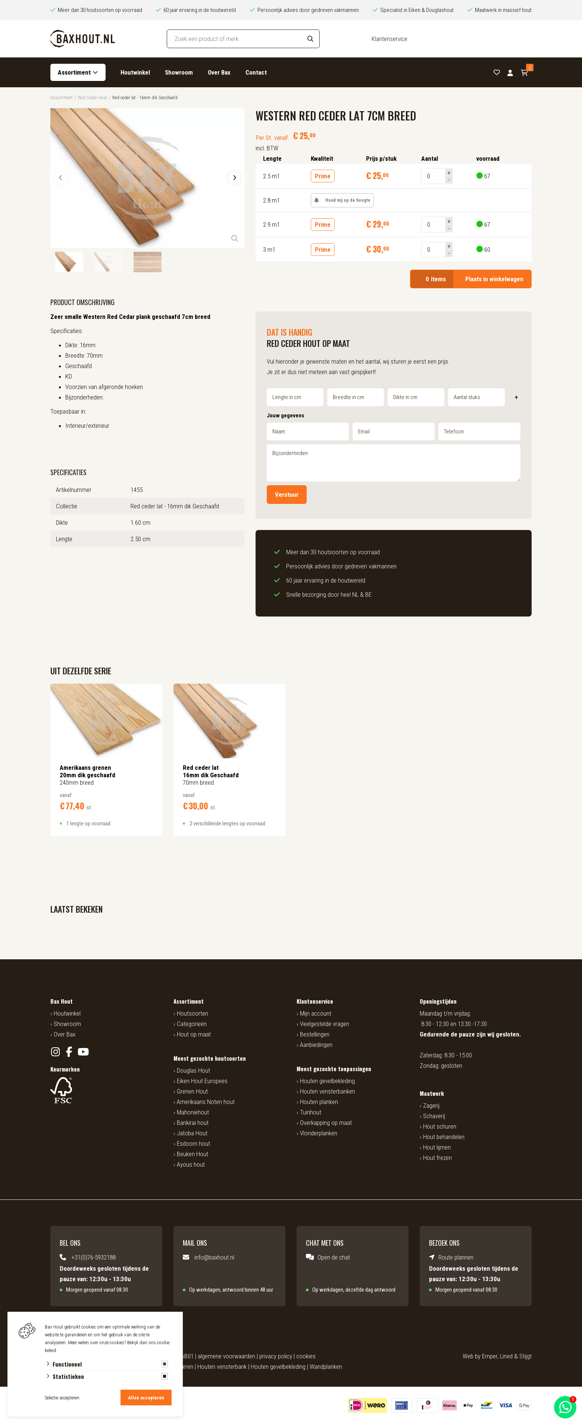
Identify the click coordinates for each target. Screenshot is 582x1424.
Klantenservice (389, 39)
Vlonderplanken (318, 1133)
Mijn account (315, 1013)
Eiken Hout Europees (202, 1081)
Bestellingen (314, 1034)
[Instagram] (55, 1052)
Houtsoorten (192, 1013)
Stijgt (525, 1356)
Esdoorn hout (193, 1143)
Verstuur (286, 494)
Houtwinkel (135, 72)
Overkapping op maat (326, 1122)
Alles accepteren (146, 1398)
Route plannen (455, 1257)
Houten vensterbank (222, 1366)
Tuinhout (310, 1112)
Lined (506, 1356)
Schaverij (434, 1116)
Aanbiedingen (316, 1044)
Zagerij (431, 1105)
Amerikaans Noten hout (206, 1101)
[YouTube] (83, 1052)
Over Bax (219, 72)
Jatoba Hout (192, 1133)
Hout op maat (194, 1034)
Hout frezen (437, 1157)
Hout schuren (439, 1126)
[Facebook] (69, 1052)
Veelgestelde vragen (324, 1024)
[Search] (310, 38)
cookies (306, 1356)
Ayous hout (191, 1164)
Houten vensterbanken (327, 1091)
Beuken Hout (192, 1154)
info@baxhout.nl (214, 1257)
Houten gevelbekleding (327, 1081)
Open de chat (333, 1257)
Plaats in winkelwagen (470, 279)
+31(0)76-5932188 (93, 1257)
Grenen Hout (192, 1091)
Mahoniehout (193, 1112)
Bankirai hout (193, 1122)
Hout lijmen (437, 1147)
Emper (489, 1356)
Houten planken (319, 1101)
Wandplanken (326, 1366)
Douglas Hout (193, 1070)
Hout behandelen (443, 1137)
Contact (256, 72)
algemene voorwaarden (226, 1356)
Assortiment (74, 72)
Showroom (179, 72)
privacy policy (275, 1356)
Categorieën (192, 1024)
